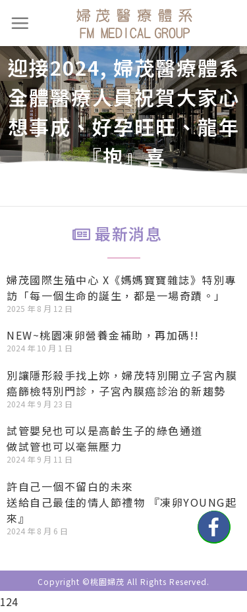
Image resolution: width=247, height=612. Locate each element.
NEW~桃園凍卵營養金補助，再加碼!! (103, 335)
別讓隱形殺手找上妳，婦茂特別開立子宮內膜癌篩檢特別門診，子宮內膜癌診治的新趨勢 (122, 383)
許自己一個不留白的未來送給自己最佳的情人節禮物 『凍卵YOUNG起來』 (121, 502)
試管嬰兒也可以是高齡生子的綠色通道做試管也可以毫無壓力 (105, 438)
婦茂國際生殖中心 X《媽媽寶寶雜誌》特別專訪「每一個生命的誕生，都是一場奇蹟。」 (121, 287)
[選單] (20, 23)
